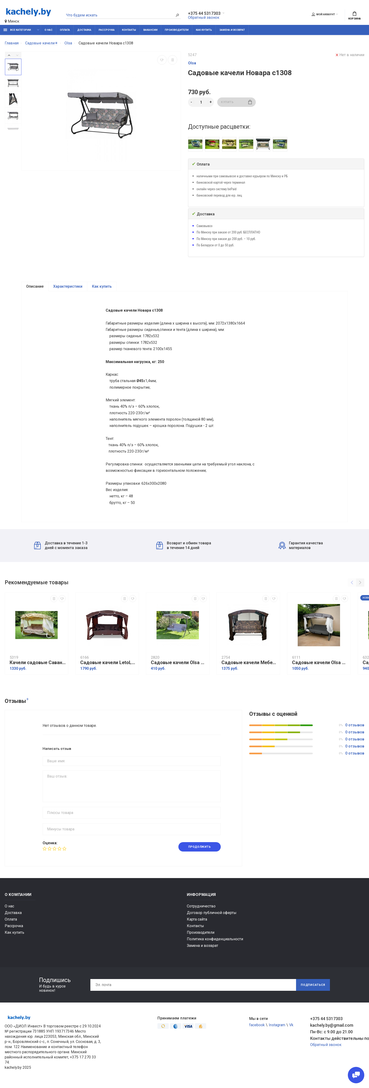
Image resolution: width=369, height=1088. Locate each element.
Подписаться (313, 986)
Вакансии (150, 29)
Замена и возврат (232, 29)
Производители (177, 29)
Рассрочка (107, 29)
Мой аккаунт (323, 14)
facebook (257, 1027)
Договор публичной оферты (212, 914)
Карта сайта (197, 921)
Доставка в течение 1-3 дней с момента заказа (61, 547)
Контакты (129, 29)
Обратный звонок (203, 17)
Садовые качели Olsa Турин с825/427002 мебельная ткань (320, 664)
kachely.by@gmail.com (331, 1027)
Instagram (277, 1027)
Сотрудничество (201, 908)
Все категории (17, 29)
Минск (12, 21)
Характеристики (67, 286)
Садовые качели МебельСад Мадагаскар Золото (249, 664)
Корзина (354, 15)
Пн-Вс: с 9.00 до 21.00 (331, 1033)
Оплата (65, 29)
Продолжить (199, 848)
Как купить (204, 29)
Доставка (84, 29)
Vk (291, 1027)
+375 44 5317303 (204, 13)
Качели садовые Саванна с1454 (38, 664)
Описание (35, 286)
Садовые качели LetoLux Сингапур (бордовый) (108, 664)
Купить (236, 102)
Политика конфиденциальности (215, 941)
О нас (48, 29)
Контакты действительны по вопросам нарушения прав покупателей (337, 1040)
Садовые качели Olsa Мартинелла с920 (179, 664)
